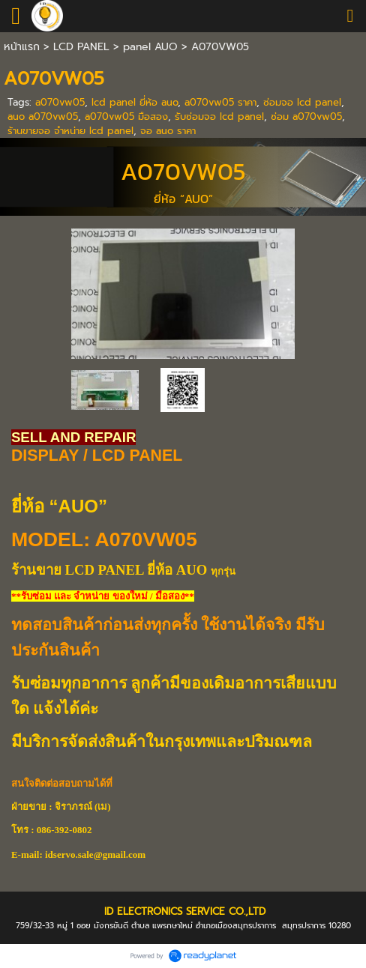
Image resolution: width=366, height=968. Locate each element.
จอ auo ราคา (168, 131)
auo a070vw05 (43, 116)
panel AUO (150, 47)
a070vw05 (60, 102)
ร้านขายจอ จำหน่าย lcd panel (71, 131)
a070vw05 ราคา (220, 102)
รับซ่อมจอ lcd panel (219, 116)
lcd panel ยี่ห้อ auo (135, 102)
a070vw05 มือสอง (126, 116)
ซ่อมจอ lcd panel (302, 102)
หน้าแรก (22, 47)
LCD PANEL (81, 47)
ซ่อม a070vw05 (306, 116)
